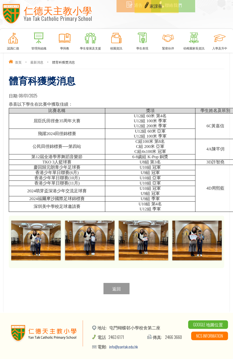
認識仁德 (13, 39)
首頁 (18, 62)
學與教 (64, 39)
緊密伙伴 (168, 39)
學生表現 (142, 39)
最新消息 (36, 62)
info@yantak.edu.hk (123, 346)
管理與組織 (39, 39)
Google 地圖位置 (208, 324)
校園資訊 (116, 39)
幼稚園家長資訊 (194, 39)
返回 (116, 288)
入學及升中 (220, 39)
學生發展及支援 (90, 39)
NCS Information (209, 336)
